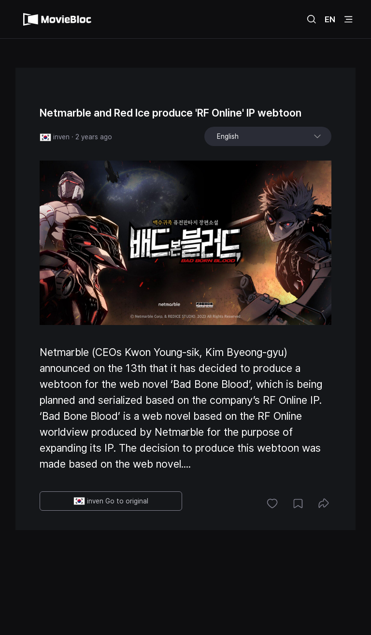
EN (330, 19)
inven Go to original (110, 501)
